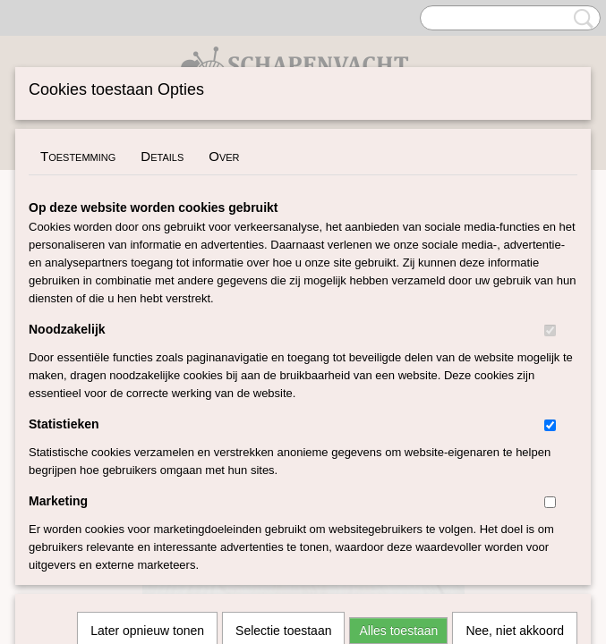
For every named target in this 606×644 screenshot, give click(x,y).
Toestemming (77, 156)
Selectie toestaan (283, 393)
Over (224, 156)
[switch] (550, 330)
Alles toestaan (398, 393)
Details (162, 156)
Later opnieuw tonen (147, 393)
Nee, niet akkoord (514, 393)
